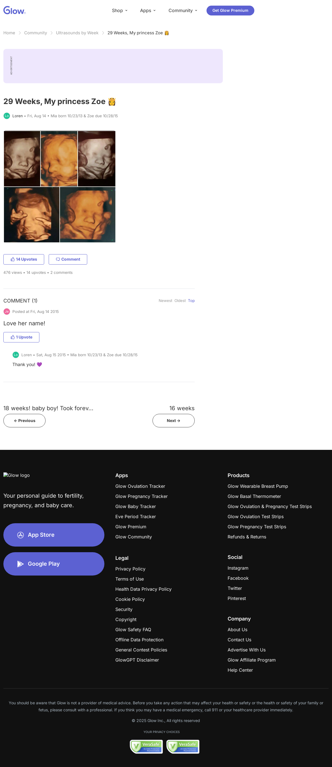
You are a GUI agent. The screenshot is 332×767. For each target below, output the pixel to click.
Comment (68, 259)
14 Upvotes (23, 259)
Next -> (173, 420)
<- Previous (24, 420)
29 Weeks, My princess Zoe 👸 (138, 32)
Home (9, 32)
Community (35, 32)
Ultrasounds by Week (77, 32)
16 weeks (182, 408)
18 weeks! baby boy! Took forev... (48, 408)
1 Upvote (21, 337)
